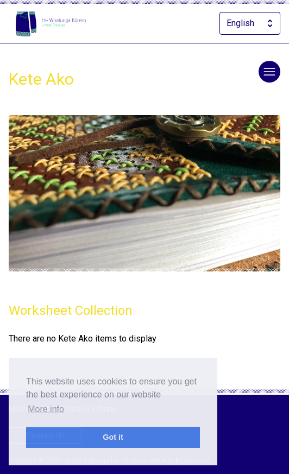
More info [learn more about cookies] (46, 409)
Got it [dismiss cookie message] (113, 437)
